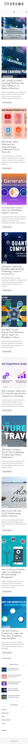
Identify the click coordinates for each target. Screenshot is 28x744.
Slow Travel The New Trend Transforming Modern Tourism (11, 513)
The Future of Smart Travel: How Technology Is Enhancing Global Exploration (12, 453)
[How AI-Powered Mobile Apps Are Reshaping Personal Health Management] (14, 551)
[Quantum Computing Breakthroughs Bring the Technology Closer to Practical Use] (14, 248)
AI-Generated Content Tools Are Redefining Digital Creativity (12, 210)
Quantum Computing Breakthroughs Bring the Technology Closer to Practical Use (12, 270)
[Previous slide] (2, 27)
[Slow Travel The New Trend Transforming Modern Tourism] (14, 492)
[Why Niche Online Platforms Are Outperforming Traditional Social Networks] (14, 123)
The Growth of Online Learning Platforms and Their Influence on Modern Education (14, 34)
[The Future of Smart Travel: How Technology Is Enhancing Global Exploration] (14, 431)
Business (5, 325)
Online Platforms (7, 76)
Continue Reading (7, 102)
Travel (5, 445)
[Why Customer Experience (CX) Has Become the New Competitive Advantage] (14, 372)
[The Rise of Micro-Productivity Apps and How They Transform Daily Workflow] (14, 612)
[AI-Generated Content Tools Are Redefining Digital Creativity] (14, 189)
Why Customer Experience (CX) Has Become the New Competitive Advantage (13, 393)
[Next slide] (25, 27)
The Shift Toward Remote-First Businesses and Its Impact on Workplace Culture (12, 333)
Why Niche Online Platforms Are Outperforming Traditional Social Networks (10, 147)
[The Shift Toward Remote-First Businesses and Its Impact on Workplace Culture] (14, 311)
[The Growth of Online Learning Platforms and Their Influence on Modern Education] (14, 62)
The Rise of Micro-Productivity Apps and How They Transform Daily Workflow (12, 634)
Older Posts (6, 658)
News (4, 203)
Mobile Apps (6, 565)
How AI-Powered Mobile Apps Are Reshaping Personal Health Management (13, 573)
